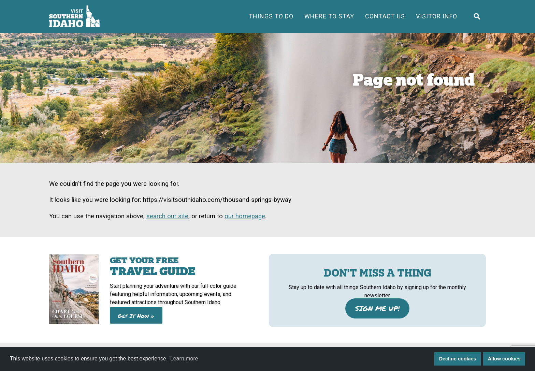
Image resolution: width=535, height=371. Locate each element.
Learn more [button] (184, 358)
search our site (167, 216)
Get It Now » (136, 316)
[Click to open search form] (477, 16)
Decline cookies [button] (457, 358)
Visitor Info (436, 16)
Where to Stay (329, 16)
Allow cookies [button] (504, 358)
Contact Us (385, 16)
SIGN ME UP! (377, 308)
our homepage (245, 216)
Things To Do (271, 16)
